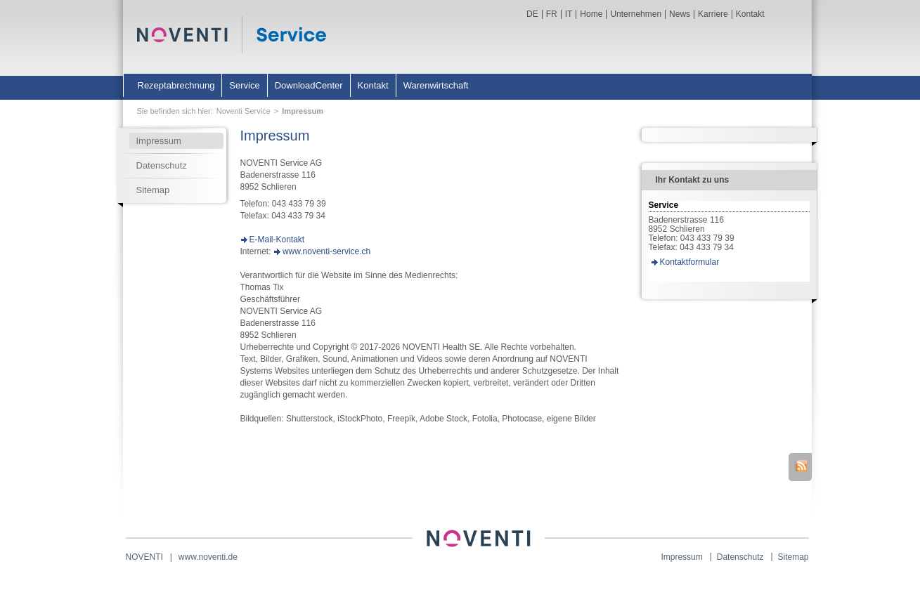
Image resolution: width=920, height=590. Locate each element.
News (679, 14)
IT (569, 14)
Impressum (302, 111)
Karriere (713, 14)
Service (244, 85)
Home (591, 14)
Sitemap (153, 190)
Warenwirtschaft (436, 85)
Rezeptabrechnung (176, 85)
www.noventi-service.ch (326, 251)
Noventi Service (243, 111)
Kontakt (750, 14)
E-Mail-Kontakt (277, 239)
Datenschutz (161, 165)
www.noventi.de (208, 557)
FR (551, 14)
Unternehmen (635, 14)
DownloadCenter (309, 85)
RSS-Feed (801, 465)
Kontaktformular (690, 262)
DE (532, 14)
